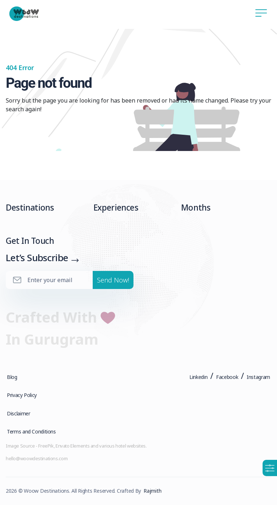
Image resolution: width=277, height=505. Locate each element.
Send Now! (113, 281)
